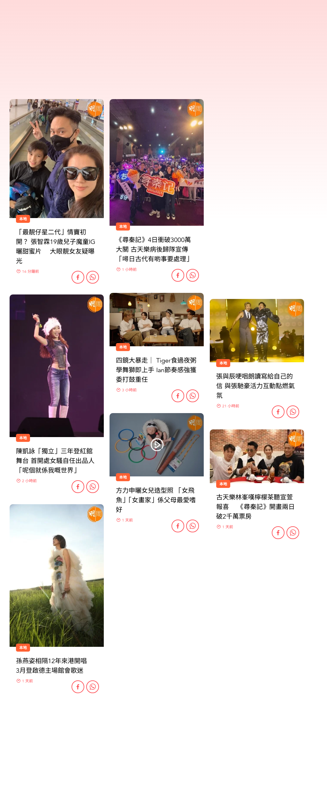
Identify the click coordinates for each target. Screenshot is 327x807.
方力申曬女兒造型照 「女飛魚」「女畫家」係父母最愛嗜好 (156, 500)
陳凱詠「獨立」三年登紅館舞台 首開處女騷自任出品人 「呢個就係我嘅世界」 (55, 460)
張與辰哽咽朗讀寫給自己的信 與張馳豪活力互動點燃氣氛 (255, 386)
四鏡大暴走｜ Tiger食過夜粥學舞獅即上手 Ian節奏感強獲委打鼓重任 (156, 370)
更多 (163, 727)
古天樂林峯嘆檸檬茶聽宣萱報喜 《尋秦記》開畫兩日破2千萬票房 (255, 507)
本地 (23, 438)
